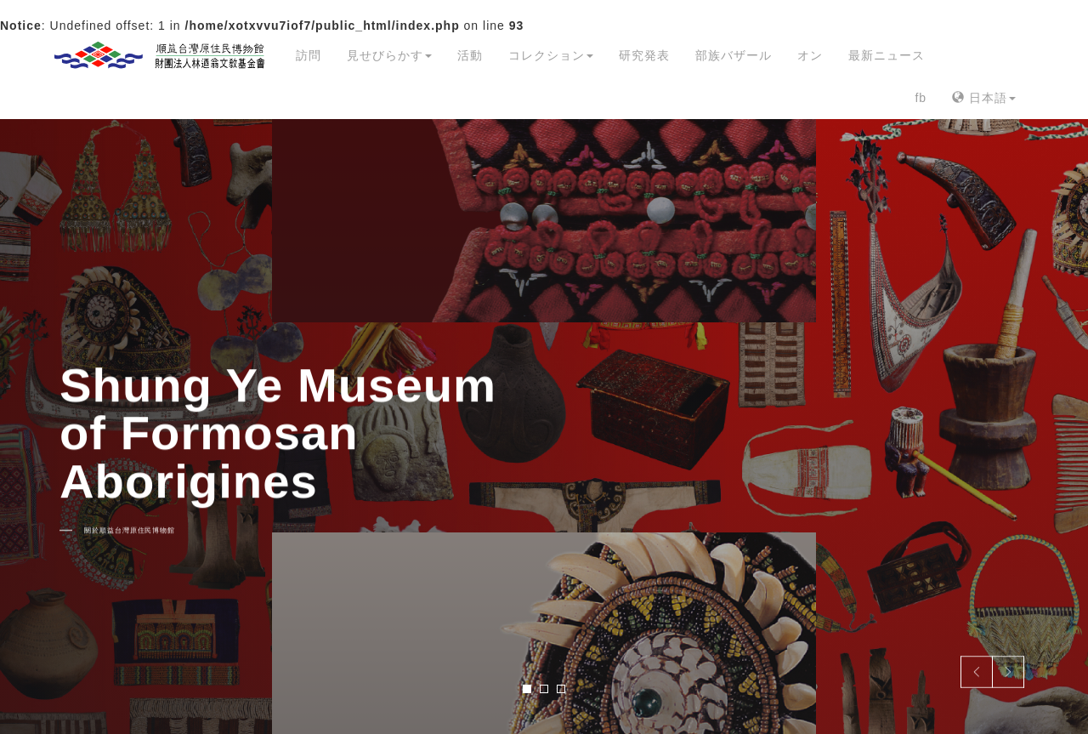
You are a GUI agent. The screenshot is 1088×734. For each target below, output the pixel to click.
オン (810, 55)
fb (920, 98)
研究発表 (644, 55)
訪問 (308, 55)
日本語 (984, 98)
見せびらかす (389, 55)
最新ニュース (886, 55)
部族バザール (733, 55)
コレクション (550, 55)
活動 (470, 55)
